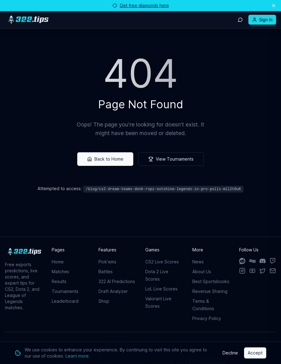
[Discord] (262, 261)
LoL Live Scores (161, 288)
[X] (262, 271)
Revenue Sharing (209, 291)
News (198, 261)
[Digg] (252, 261)
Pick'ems (107, 261)
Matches (60, 271)
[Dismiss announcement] (273, 5)
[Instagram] (242, 271)
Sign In (262, 19)
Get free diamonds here (140, 5)
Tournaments (65, 291)
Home (58, 261)
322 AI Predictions (116, 281)
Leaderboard (65, 301)
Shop (103, 301)
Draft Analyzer (113, 291)
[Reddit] (242, 261)
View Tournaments (171, 159)
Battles (105, 271)
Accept (255, 352)
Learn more (77, 355)
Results (59, 281)
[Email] (273, 271)
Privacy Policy (206, 318)
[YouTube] (252, 271)
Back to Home (105, 159)
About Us (201, 271)
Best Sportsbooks (210, 281)
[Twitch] (273, 261)
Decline (230, 352)
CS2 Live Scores (162, 261)
